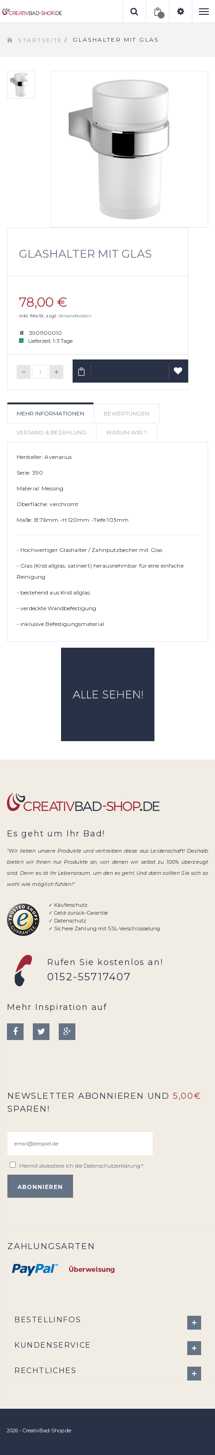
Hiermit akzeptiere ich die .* (81, 1166)
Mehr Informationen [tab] (50, 413)
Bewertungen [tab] (126, 413)
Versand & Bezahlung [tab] (51, 432)
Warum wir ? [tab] (126, 432)
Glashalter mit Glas (85, 253)
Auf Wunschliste (179, 375)
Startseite (40, 40)
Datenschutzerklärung (112, 1166)
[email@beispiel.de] (80, 1143)
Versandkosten (75, 316)
